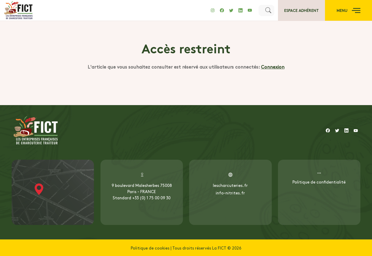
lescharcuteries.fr (230, 185)
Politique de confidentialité (319, 182)
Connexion (272, 66)
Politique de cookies (150, 248)
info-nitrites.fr (230, 192)
